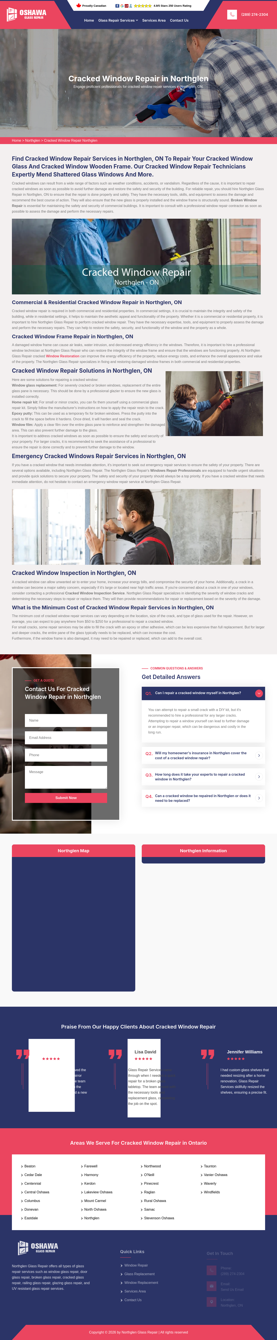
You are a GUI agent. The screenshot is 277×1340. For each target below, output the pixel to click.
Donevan (31, 1209)
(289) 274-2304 (254, 14)
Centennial (32, 1183)
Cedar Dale (33, 1175)
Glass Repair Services (116, 20)
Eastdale (31, 1218)
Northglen (32, 140)
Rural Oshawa (155, 1201)
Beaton (29, 1166)
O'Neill (149, 1175)
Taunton (210, 1166)
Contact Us (179, 20)
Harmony (91, 1175)
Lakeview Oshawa (98, 1192)
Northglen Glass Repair (140, 1332)
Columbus (32, 1201)
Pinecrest (151, 1183)
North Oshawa (95, 1209)
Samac (149, 1209)
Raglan (149, 1192)
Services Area (154, 20)
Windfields (212, 1192)
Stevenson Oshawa (159, 1218)
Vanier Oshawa (215, 1175)
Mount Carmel (95, 1201)
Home (89, 20)
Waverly (210, 1183)
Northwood (152, 1166)
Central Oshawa (36, 1192)
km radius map (73, 920)
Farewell (90, 1166)
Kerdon (90, 1183)
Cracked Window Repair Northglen (70, 140)
